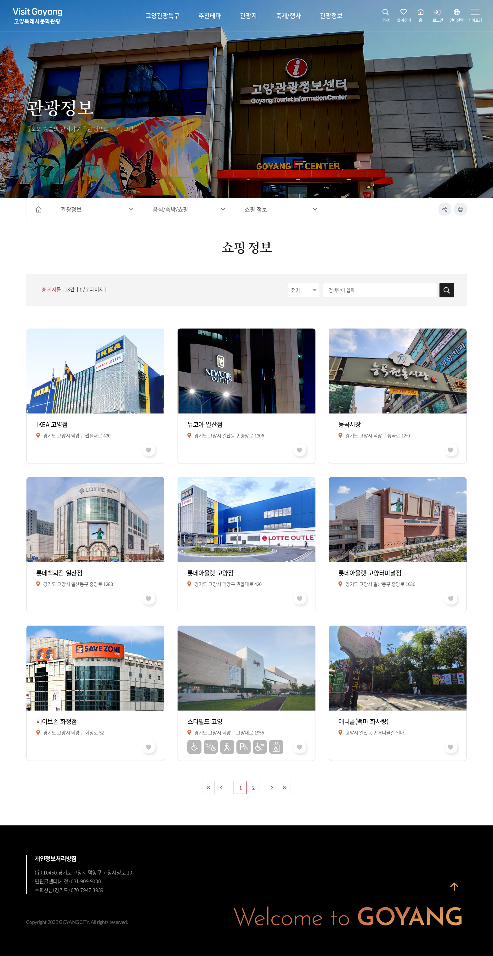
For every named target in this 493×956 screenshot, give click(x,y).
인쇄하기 (460, 209)
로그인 (438, 17)
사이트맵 (475, 17)
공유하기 (445, 209)
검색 (386, 17)
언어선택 (456, 17)
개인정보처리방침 (55, 858)
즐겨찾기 (404, 17)
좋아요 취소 (149, 450)
